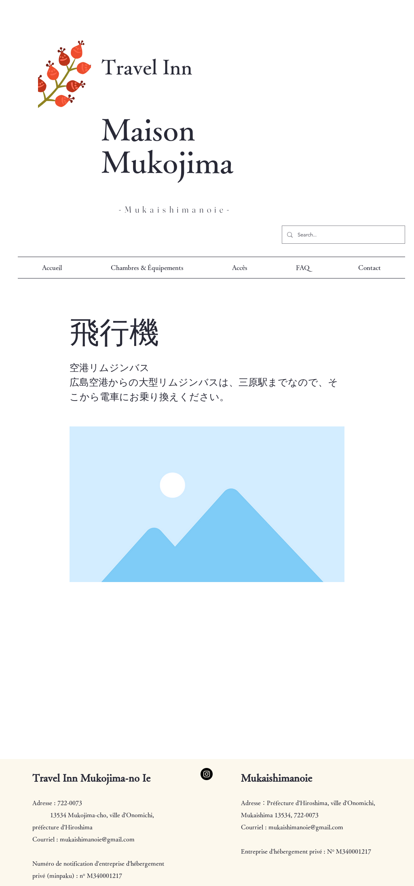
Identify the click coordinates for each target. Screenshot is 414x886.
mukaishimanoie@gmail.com (97, 839)
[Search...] (343, 234)
